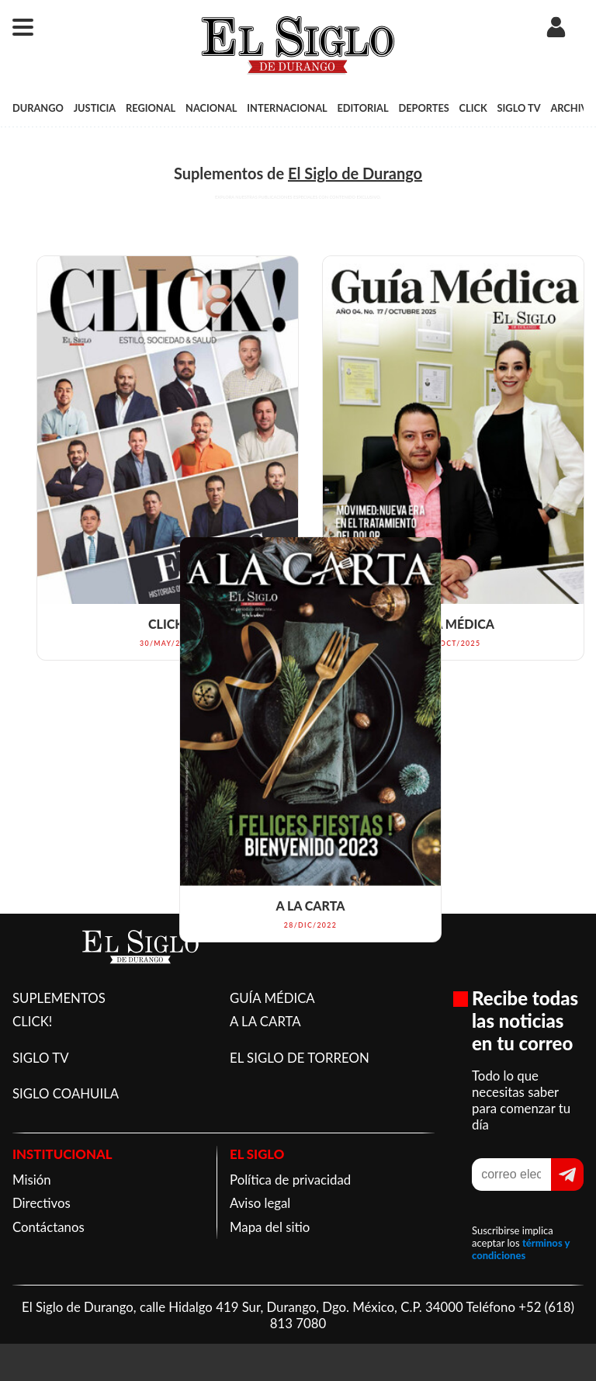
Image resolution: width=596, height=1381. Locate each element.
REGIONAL (150, 108)
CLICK (473, 108)
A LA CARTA (265, 1021)
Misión (31, 1179)
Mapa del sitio (270, 1227)
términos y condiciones (521, 1249)
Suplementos (218, 173)
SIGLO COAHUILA (65, 1093)
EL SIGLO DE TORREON (299, 1058)
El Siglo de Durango (355, 173)
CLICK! (32, 1021)
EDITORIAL (362, 108)
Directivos (41, 1203)
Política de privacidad (290, 1179)
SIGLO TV (519, 108)
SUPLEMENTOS (59, 998)
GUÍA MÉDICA (272, 998)
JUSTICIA (95, 108)
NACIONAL (211, 108)
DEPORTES (423, 108)
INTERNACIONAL (287, 108)
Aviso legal (260, 1203)
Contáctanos (48, 1227)
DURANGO (38, 108)
